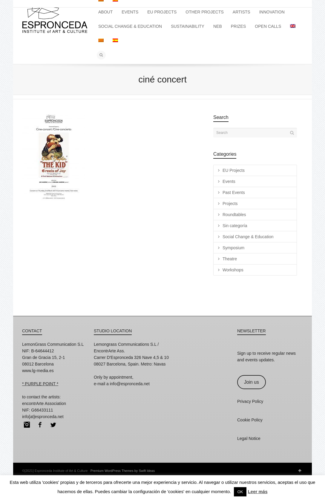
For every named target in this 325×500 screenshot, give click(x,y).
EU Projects (234, 170)
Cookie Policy (250, 420)
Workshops (233, 269)
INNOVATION (272, 12)
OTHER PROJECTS (205, 12)
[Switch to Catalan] (101, 40)
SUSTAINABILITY (187, 26)
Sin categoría (235, 225)
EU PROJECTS (162, 12)
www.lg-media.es (38, 370)
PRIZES (238, 26)
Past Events (234, 192)
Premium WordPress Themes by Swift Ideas (123, 471)
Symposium (233, 247)
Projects (230, 203)
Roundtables (234, 214)
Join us (251, 382)
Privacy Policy (250, 401)
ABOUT (105, 12)
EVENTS (130, 12)
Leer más (258, 491)
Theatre (230, 258)
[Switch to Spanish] (115, 40)
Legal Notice (248, 438)
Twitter (53, 424)
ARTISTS (241, 12)
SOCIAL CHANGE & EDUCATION (130, 26)
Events (229, 181)
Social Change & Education (248, 236)
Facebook (40, 424)
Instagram (27, 424)
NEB (217, 26)
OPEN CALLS (268, 26)
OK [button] (240, 492)
